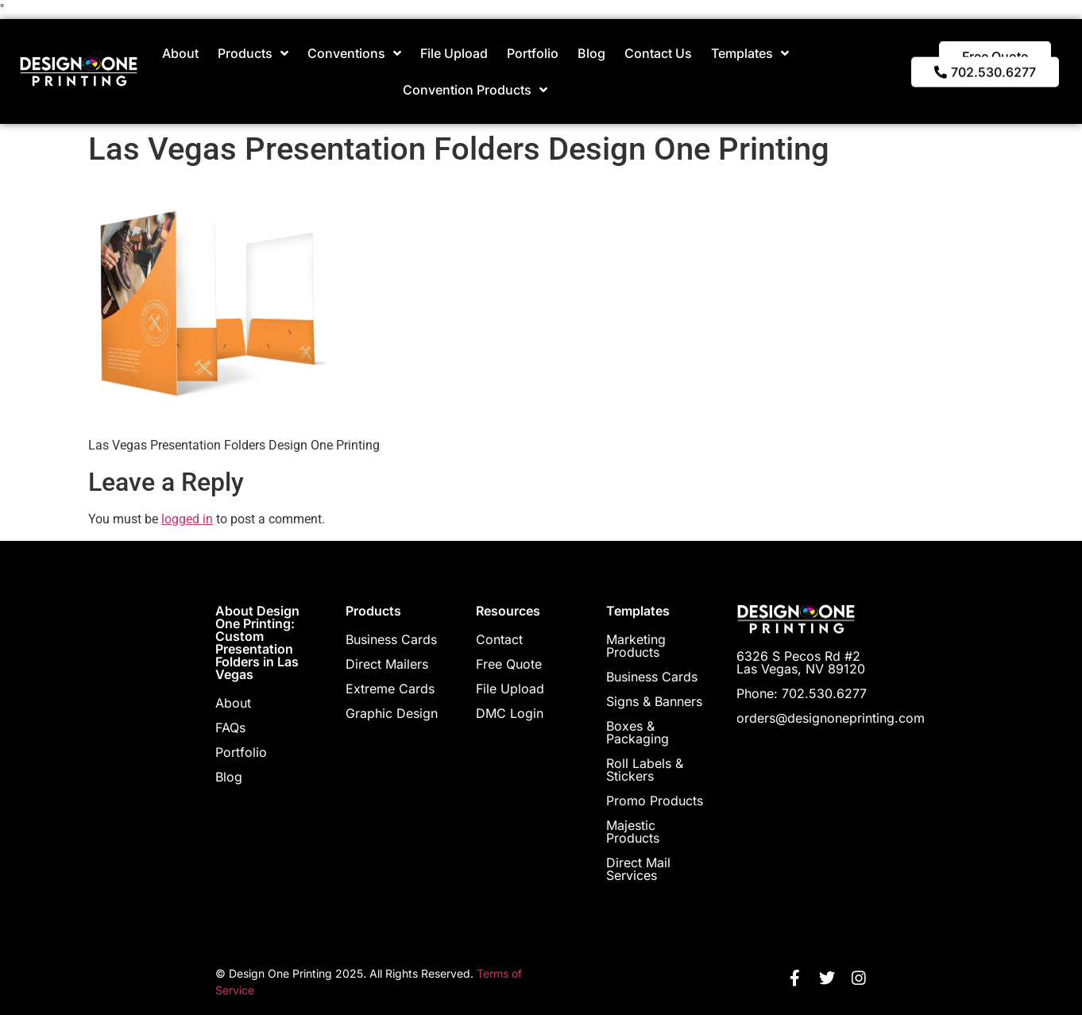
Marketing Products (636, 645)
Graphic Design (392, 713)
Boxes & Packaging (637, 732)
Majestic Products (632, 831)
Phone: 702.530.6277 (801, 693)
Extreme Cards (390, 689)
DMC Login (509, 713)
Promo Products (654, 801)
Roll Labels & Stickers (644, 769)
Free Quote (509, 664)
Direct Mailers (387, 664)
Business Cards (391, 639)
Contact (499, 639)
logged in (187, 519)
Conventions (354, 53)
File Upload (454, 53)
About (180, 53)
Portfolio (532, 53)
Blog (591, 53)
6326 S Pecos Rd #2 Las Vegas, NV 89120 (800, 662)
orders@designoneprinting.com (830, 718)
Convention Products (475, 89)
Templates (750, 53)
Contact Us (658, 53)
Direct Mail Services (638, 869)
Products (253, 53)
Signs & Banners (654, 701)
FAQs (230, 727)
